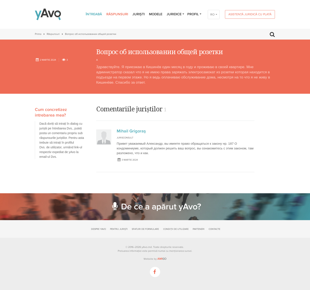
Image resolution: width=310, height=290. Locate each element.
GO (161, 259)
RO (212, 14)
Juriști (138, 14)
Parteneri (199, 229)
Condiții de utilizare (176, 229)
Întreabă (94, 14)
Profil (194, 14)
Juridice (175, 14)
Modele (155, 14)
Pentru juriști (119, 229)
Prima (38, 34)
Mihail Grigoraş (131, 131)
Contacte (214, 229)
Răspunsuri (117, 14)
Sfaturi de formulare (145, 229)
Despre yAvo (98, 229)
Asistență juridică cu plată (249, 14)
